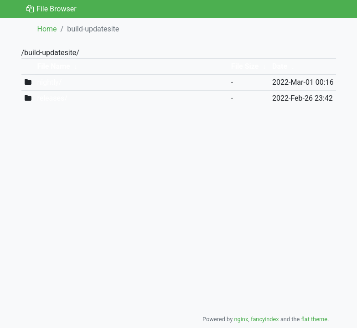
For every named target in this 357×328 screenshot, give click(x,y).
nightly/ (49, 82)
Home (47, 29)
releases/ (52, 98)
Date (279, 66)
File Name (53, 66)
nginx (241, 319)
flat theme (314, 319)
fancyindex (265, 319)
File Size (245, 66)
